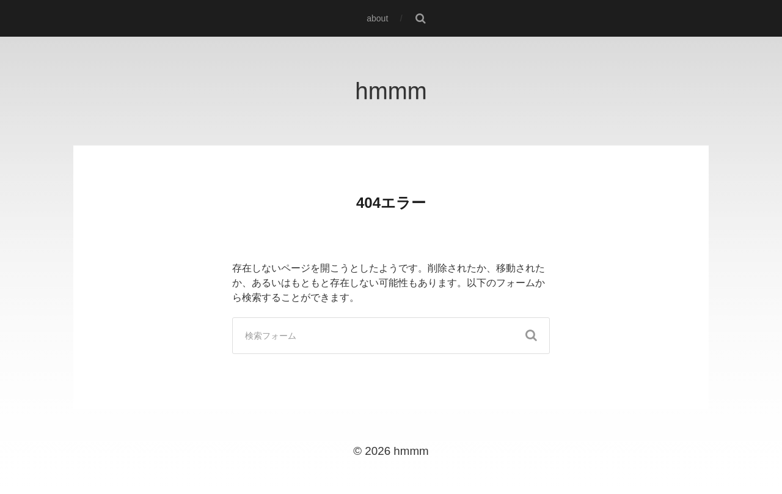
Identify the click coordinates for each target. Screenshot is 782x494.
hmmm (390, 91)
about (377, 18)
